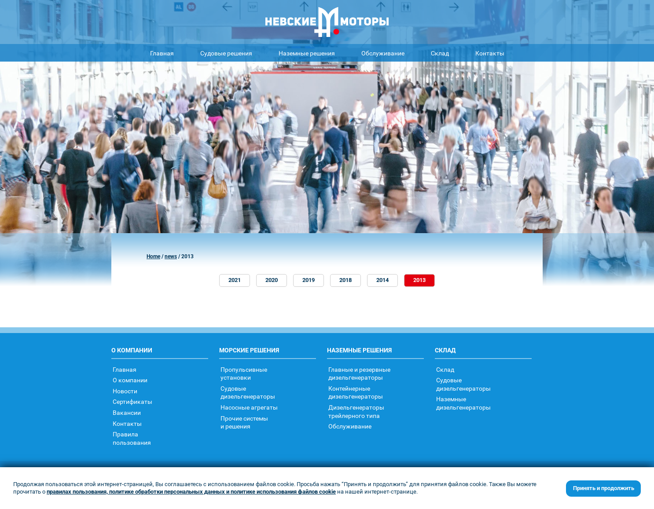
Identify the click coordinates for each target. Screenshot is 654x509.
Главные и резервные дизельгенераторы (359, 373)
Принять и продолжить (603, 488)
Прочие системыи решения (244, 422)
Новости (125, 391)
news (171, 256)
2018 (345, 280)
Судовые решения (226, 53)
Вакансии (127, 412)
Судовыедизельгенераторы (247, 392)
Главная (162, 53)
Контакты (489, 53)
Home (153, 256)
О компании (130, 380)
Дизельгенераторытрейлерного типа (356, 411)
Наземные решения (307, 53)
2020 (271, 280)
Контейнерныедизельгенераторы (355, 392)
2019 (308, 280)
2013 (419, 280)
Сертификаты (132, 401)
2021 (234, 280)
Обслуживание (382, 53)
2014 (382, 280)
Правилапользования (132, 438)
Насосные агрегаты (249, 407)
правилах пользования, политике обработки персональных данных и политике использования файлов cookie (191, 491)
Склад (440, 53)
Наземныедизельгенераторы (463, 403)
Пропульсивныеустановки (243, 373)
